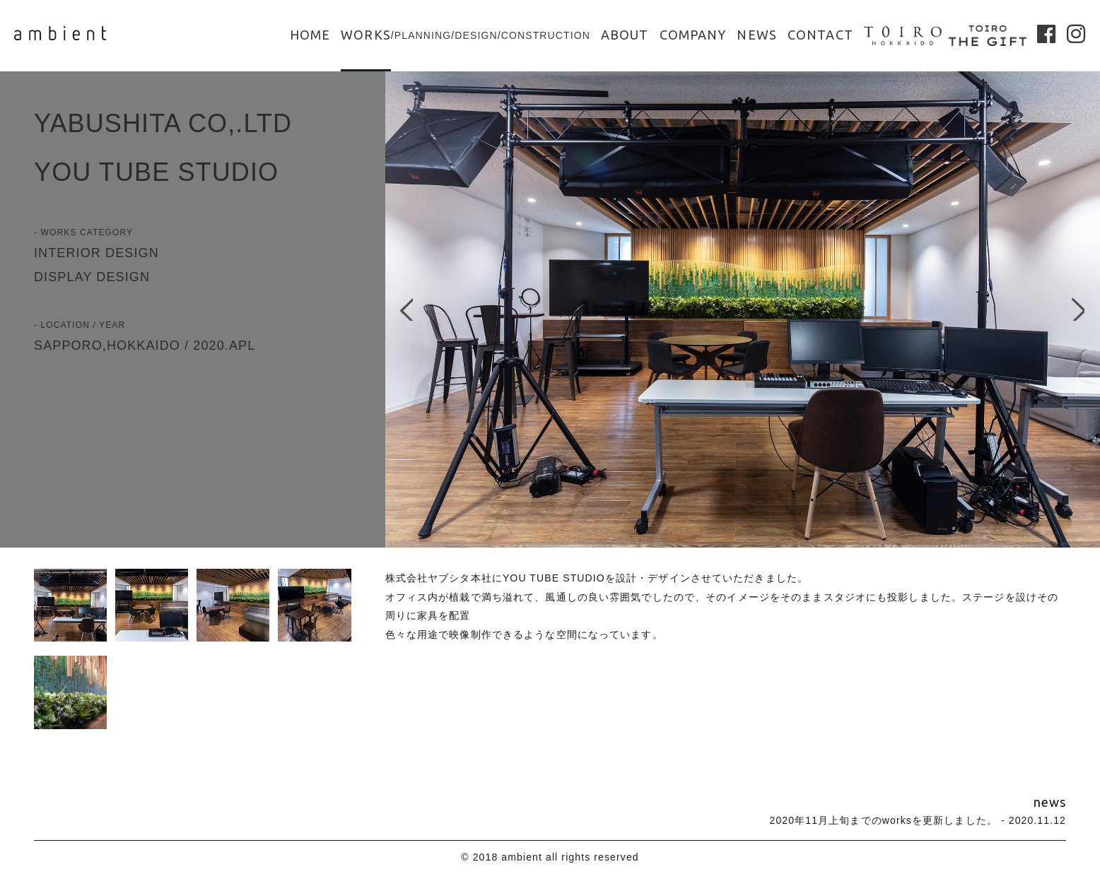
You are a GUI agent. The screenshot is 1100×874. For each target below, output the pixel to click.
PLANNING (423, 35)
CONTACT (820, 35)
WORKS (366, 35)
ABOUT (625, 35)
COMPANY (693, 35)
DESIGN (476, 35)
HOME (310, 35)
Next (1082, 309)
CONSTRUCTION (545, 35)
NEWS (756, 35)
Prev (403, 309)
